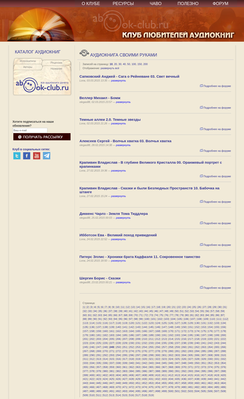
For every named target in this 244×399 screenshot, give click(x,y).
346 (170, 363)
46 (156, 311)
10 (111, 64)
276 (144, 351)
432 (157, 379)
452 (144, 383)
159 (99, 331)
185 (125, 335)
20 (115, 64)
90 (94, 319)
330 (210, 359)
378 (92, 371)
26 (199, 307)
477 (164, 387)
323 (164, 359)
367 (164, 367)
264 (210, 347)
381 (112, 371)
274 (131, 351)
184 (118, 335)
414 (184, 375)
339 (125, 363)
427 (125, 379)
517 (138, 395)
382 (118, 371)
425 (112, 379)
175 (203, 331)
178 (223, 331)
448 (118, 383)
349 (190, 363)
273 (125, 351)
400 (92, 375)
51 (181, 311)
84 (207, 315)
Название (56, 68)
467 (99, 387)
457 (177, 383)
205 (112, 339)
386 (144, 371)
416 (197, 375)
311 (85, 359)
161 (112, 331)
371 (190, 367)
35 (100, 311)
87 (222, 315)
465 (85, 387)
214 (170, 339)
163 (125, 331)
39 (120, 311)
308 (210, 355)
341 (138, 363)
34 (94, 311)
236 (170, 343)
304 (184, 355)
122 (144, 323)
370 (184, 367)
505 (203, 391)
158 (92, 331)
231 (138, 343)
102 (160, 319)
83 (202, 315)
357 (99, 367)
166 (144, 331)
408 (144, 375)
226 (105, 343)
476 (157, 387)
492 (118, 391)
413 (177, 375)
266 (223, 347)
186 (131, 335)
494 (131, 391)
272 (118, 351)
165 (138, 331)
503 (190, 391)
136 (92, 327)
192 (170, 335)
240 (197, 343)
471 (125, 387)
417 (203, 375)
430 (144, 379)
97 (130, 319)
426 (118, 379)
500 (170, 391)
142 (131, 327)
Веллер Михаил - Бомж (100, 98)
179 (85, 335)
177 (216, 331)
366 (157, 367)
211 (151, 339)
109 (205, 319)
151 (190, 327)
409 (151, 375)
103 (166, 319)
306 (197, 355)
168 (157, 331)
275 (138, 351)
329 (203, 359)
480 (184, 387)
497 (151, 391)
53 (191, 311)
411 (164, 375)
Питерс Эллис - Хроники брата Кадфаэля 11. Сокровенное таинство (140, 257)
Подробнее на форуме (215, 86)
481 (190, 387)
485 (216, 387)
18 (158, 307)
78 (176, 315)
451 (138, 383)
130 (197, 323)
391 (177, 371)
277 (151, 351)
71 (140, 315)
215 (177, 339)
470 (118, 387)
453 (151, 383)
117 (112, 323)
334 (92, 363)
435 (177, 379)
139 (112, 327)
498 (157, 391)
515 (125, 395)
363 (138, 367)
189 (151, 335)
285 (203, 351)
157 (85, 331)
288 (223, 351)
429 (138, 379)
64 (105, 315)
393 (190, 371)
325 (177, 359)
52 (186, 311)
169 (164, 331)
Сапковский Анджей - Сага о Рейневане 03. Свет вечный (129, 76)
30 (119, 64)
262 (197, 347)
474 (144, 387)
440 (210, 379)
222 (223, 339)
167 (151, 331)
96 (125, 319)
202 (92, 339)
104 (173, 319)
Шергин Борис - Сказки (100, 278)
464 (223, 383)
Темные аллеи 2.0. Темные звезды (110, 119)
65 (110, 315)
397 (216, 371)
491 (112, 391)
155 (216, 327)
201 (85, 339)
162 (118, 331)
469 (112, 387)
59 (222, 311)
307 (203, 355)
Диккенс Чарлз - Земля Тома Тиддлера (114, 214)
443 (85, 383)
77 (171, 315)
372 (197, 367)
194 (184, 335)
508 (223, 391)
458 (184, 383)
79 (181, 315)
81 (191, 315)
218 (197, 339)
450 (131, 383)
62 (94, 315)
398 (223, 371)
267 (85, 351)
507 (216, 391)
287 (216, 351)
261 (190, 347)
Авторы (27, 67)
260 (184, 347)
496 (144, 391)
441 (216, 379)
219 (203, 339)
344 (157, 363)
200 (145, 64)
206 (118, 339)
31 (224, 307)
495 (138, 391)
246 (92, 347)
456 (170, 383)
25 (194, 307)
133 (216, 323)
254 (144, 347)
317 (125, 359)
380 (105, 371)
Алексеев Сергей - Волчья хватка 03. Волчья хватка (126, 141)
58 (217, 311)
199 (216, 335)
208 (131, 339)
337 (112, 363)
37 (110, 311)
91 (100, 319)
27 (204, 307)
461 (203, 383)
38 (115, 311)
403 (112, 375)
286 (210, 351)
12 (127, 307)
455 (164, 383)
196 (197, 335)
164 (131, 331)
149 (177, 327)
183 (112, 335)
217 (190, 339)
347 (177, 363)
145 (151, 327)
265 (216, 347)
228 (118, 343)
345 (164, 363)
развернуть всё (110, 68)
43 (140, 311)
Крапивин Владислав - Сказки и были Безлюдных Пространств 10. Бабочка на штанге (149, 190)
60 (84, 315)
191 (164, 335)
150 (139, 64)
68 (125, 315)
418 (210, 375)
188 (144, 335)
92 (105, 319)
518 (144, 395)
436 (184, 379)
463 (216, 383)
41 (130, 311)
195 (190, 335)
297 (138, 355)
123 (151, 323)
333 (85, 363)
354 (223, 363)
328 (197, 359)
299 (151, 355)
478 (170, 387)
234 (157, 343)
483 (203, 387)
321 (151, 359)
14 (138, 307)
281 (177, 351)
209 (138, 339)
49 (171, 311)
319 (138, 359)
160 (105, 331)
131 (203, 323)
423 (99, 379)
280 (170, 351)
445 (99, 383)
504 (197, 391)
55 (202, 311)
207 (125, 339)
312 (92, 359)
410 (157, 375)
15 (143, 307)
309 (216, 355)
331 (216, 359)
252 (131, 347)
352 (210, 363)
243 (216, 343)
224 (92, 343)
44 (146, 311)
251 (125, 347)
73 (151, 315)
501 (177, 391)
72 (146, 315)
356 (92, 367)
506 (210, 391)
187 (138, 335)
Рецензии (56, 62)
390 (170, 371)
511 (99, 395)
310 (223, 355)
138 (105, 327)
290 (92, 355)
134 (223, 323)
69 (130, 315)
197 (203, 335)
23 (184, 307)
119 (125, 323)
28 (209, 307)
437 (190, 379)
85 (212, 315)
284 (197, 351)
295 (125, 355)
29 (214, 307)
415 (190, 375)
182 (105, 335)
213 (164, 339)
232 (144, 343)
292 (105, 355)
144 (144, 327)
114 (92, 323)
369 (177, 367)
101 (153, 319)
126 (170, 323)
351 (203, 363)
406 (131, 375)
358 (105, 367)
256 (157, 347)
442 (223, 379)
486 (223, 387)
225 (99, 343)
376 (223, 367)
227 (112, 343)
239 (190, 343)
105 (179, 319)
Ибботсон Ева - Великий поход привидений (118, 235)
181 (99, 335)
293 (112, 355)
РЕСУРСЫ (123, 3)
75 (161, 315)
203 (99, 339)
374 (210, 367)
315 (112, 359)
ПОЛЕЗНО (188, 3)
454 (157, 383)
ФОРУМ (220, 3)
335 (99, 363)
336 (105, 363)
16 (148, 307)
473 (138, 387)
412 (170, 375)
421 (85, 379)
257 (164, 347)
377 (85, 371)
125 (164, 323)
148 (170, 327)
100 (134, 64)
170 (170, 331)
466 (92, 387)
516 (131, 395)
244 (223, 343)
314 (105, 359)
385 (138, 371)
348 (184, 363)
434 (170, 379)
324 (170, 359)
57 (212, 311)
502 (184, 391)
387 (151, 371)
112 (225, 319)
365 (151, 367)
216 (184, 339)
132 (210, 323)
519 (151, 395)
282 (184, 351)
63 (100, 315)
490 (105, 391)
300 (157, 355)
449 (125, 383)
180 (92, 335)
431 (151, 379)
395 (203, 371)
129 (190, 323)
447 (112, 383)
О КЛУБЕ (91, 3)
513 (112, 395)
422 (92, 379)
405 (125, 375)
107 (192, 319)
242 (210, 343)
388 (157, 371)
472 (131, 387)
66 (115, 315)
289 (85, 355)
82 (197, 315)
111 (219, 319)
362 (131, 367)
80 (186, 315)
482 (197, 387)
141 (125, 327)
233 (151, 343)
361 (125, 367)
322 (157, 359)
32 (84, 311)
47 (161, 311)
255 (151, 347)
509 (85, 395)
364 (144, 367)
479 (177, 387)
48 (166, 311)
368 (170, 367)
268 (92, 351)
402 (105, 375)
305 (190, 355)
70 (135, 315)
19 (163, 307)
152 (197, 327)
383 (125, 371)
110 (212, 319)
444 (92, 383)
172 (184, 331)
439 (203, 379)
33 (89, 311)
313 (99, 359)
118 (118, 323)
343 (151, 363)
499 (164, 391)
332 (223, 359)
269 (99, 351)
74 (156, 315)
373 (203, 367)
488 (92, 391)
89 (89, 319)
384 (131, 371)
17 (153, 307)
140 (118, 327)
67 (120, 315)
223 (85, 343)
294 (118, 355)
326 (184, 359)
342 (144, 363)
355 (85, 367)
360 (118, 367)
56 (207, 311)
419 (216, 375)
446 (105, 383)
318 (131, 359)
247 (99, 347)
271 (112, 351)
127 (177, 323)
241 (203, 343)
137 (99, 327)
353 (216, 363)
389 (164, 371)
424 (105, 379)
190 (157, 335)
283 (190, 351)
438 (197, 379)
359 (112, 367)
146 (157, 327)
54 (197, 311)
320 (144, 359)
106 (186, 319)
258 (170, 347)
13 (133, 307)
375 (216, 367)
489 (99, 391)
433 (164, 379)
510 (92, 395)
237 (177, 343)
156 (223, 327)
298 (144, 355)
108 (199, 319)
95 (120, 319)
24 (189, 307)
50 (128, 64)
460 (197, 383)
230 (131, 343)
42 (135, 311)
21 (173, 307)
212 (157, 339)
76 (166, 315)
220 (210, 339)
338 (118, 363)
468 (105, 387)
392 (184, 371)
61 (89, 315)
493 (125, 391)
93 (110, 319)
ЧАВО (156, 3)
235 (164, 343)
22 (178, 307)
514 (118, 395)
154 (210, 327)
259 (177, 347)
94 (115, 319)
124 (157, 323)
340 (131, 363)
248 (105, 347)
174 (197, 331)
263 (203, 347)
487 (85, 391)
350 (197, 363)
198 (210, 335)
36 (105, 311)
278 (157, 351)
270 (105, 351)
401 (99, 375)
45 (151, 311)
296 (131, 355)
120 (131, 323)
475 (151, 387)
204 (105, 339)
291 (99, 355)
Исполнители (28, 61)
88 (84, 319)
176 (210, 331)
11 (122, 307)
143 (138, 327)
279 (164, 351)
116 (105, 323)
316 (118, 359)
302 (170, 355)
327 (190, 359)
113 (85, 323)
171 (177, 331)
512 (105, 395)
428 (131, 379)
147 (164, 327)
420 (223, 375)
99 (140, 319)
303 (177, 355)
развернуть (118, 80)
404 (118, 375)
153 (203, 327)
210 (144, 339)
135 (85, 327)
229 (125, 343)
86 (217, 315)
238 (184, 343)
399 (85, 375)
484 (210, 387)
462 (210, 383)
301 (164, 355)
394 (197, 371)
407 (138, 375)
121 (138, 323)
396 (210, 371)
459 (190, 383)
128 (184, 323)
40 (124, 64)
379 (99, 371)
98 (135, 319)
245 (85, 347)
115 (99, 323)
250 (118, 347)
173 (190, 331)
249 (112, 347)
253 (138, 347)
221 (216, 339)
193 (177, 335)
